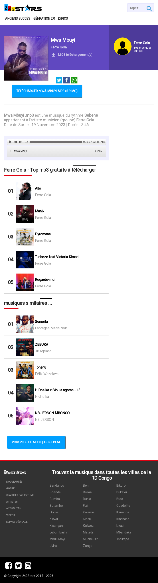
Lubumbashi (58, 532)
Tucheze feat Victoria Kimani (57, 257)
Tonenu (40, 367)
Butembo (56, 506)
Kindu (87, 519)
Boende (55, 492)
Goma (54, 512)
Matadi (88, 532)
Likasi (120, 526)
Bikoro (121, 486)
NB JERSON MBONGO (52, 413)
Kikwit (54, 519)
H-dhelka (42, 396)
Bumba (55, 499)
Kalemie (89, 512)
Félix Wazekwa (47, 374)
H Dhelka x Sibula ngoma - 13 (58, 390)
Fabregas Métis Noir (51, 328)
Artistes (12, 501)
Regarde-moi (45, 280)
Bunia (87, 499)
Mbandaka (123, 532)
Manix (39, 211)
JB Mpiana (43, 351)
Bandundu (57, 486)
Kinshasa (122, 519)
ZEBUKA (41, 344)
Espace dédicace (16, 522)
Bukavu (121, 492)
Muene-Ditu (91, 539)
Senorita (41, 322)
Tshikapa (122, 539)
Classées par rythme (20, 495)
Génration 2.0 (44, 18)
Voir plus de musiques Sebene (36, 442)
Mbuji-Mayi (57, 539)
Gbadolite (123, 506)
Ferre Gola (59, 47)
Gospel (11, 488)
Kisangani (56, 526)
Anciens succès (17, 18)
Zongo (88, 546)
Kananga (122, 512)
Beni (86, 486)
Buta (119, 499)
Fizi (85, 506)
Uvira (53, 546)
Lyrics (63, 18)
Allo (38, 188)
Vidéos (10, 515)
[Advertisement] (131, 176)
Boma (87, 492)
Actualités (13, 508)
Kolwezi (88, 526)
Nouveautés (14, 481)
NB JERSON (44, 419)
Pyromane (43, 234)
